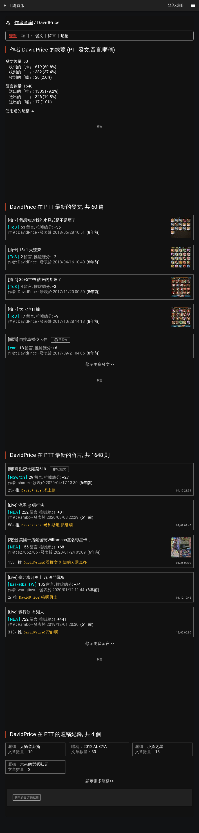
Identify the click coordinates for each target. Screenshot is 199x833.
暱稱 (64, 35)
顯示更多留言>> (99, 643)
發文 (39, 35)
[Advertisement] (99, 161)
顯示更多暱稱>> (99, 781)
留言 (52, 35)
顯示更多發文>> (99, 364)
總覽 (13, 35)
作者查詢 (23, 22)
